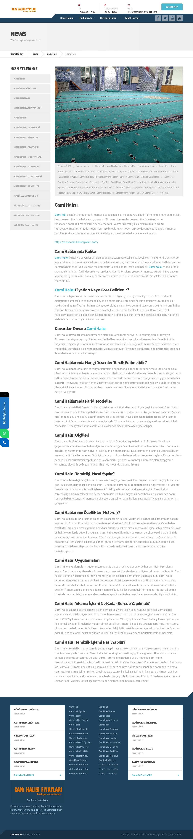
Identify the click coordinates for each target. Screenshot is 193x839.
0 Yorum (164, 193)
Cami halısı (61, 257)
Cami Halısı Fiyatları (104, 171)
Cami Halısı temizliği (68, 177)
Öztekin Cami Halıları (108, 177)
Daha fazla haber (24, 775)
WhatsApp (172, 7)
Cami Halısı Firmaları (83, 171)
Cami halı (60, 214)
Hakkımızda (85, 18)
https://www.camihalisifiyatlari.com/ (76, 242)
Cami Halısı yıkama (86, 193)
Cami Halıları (130, 166)
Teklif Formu (132, 18)
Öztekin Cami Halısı (150, 177)
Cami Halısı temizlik (163, 187)
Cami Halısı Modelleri (148, 171)
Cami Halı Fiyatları (114, 166)
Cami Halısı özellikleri (169, 171)
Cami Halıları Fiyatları (147, 166)
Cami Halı (99, 166)
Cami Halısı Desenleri (133, 182)
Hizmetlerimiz (108, 18)
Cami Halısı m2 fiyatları (125, 171)
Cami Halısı (66, 18)
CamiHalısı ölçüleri (88, 177)
